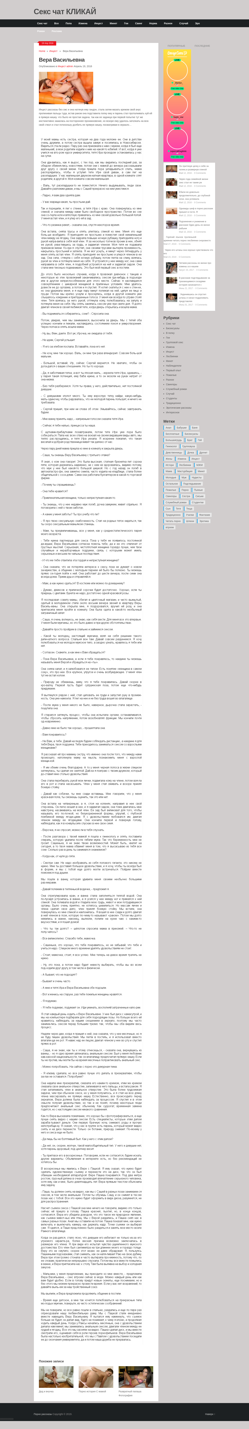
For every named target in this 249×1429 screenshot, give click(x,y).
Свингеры (171, 384)
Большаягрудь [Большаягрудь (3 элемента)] (174, 440)
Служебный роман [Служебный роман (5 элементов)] (176, 502)
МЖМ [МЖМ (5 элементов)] (199, 465)
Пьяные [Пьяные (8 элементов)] (198, 490)
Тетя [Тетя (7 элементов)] (178, 508)
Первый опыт (173, 370)
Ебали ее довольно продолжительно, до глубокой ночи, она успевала (194, 195)
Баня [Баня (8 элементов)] (194, 427)
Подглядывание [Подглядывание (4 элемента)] (192, 483)
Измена (83, 23)
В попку (170, 333)
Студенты (171, 398)
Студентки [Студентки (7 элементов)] (198, 502)
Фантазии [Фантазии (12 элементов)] (204, 514)
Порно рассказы (43, 1414)
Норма (153, 23)
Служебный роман (176, 389)
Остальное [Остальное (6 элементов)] (172, 483)
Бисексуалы (172, 328)
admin (69, 66)
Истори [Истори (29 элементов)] (170, 465)
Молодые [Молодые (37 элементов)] (171, 477)
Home (42, 51)
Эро (197, 23)
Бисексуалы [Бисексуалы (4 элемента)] (191, 433)
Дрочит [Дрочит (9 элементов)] (203, 452)
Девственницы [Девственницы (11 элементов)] (174, 452)
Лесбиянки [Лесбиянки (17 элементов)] (185, 465)
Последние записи (202, 46)
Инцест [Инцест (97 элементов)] (196, 458)
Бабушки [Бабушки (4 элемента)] (182, 427)
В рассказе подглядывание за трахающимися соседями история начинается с (194, 281)
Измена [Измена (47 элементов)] (182, 458)
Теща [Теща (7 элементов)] (189, 508)
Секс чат (42, 23)
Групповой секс (174, 342)
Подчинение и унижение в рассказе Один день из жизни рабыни (194, 225)
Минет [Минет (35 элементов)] (201, 471)
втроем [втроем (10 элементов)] (170, 527)
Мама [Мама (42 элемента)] (169, 471)
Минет (113, 23)
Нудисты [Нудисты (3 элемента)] (196, 477)
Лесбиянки (172, 356)
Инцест (98, 23)
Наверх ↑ (210, 1414)
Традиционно (173, 403)
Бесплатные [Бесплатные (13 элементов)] (172, 433)
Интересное (172, 412)
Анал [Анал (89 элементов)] (168, 427)
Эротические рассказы (178, 407)
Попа (69, 23)
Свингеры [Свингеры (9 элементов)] (171, 496)
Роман (41, 31)
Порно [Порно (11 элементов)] (185, 490)
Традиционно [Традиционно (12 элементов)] (173, 514)
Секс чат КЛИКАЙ (65, 11)
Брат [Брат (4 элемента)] (189, 440)
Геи (126, 23)
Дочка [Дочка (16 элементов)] (190, 452)
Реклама (57, 31)
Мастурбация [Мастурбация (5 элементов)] (184, 471)
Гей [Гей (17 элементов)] (200, 440)
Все (56, 23)
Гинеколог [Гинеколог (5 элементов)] (171, 446)
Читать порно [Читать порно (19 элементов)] (173, 521)
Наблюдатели (173, 365)
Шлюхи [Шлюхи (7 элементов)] (190, 521)
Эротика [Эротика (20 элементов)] (204, 521)
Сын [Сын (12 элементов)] (168, 508)
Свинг (138, 23)
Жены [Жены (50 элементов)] (169, 458)
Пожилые (171, 375)
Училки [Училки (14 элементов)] (190, 514)
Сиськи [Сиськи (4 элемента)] (199, 496)
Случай (183, 23)
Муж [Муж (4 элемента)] (184, 477)
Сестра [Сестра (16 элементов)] (186, 496)
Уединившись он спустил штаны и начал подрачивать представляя (193, 298)
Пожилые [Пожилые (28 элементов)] (171, 490)
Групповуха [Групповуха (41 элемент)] (188, 446)
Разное (168, 23)
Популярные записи (176, 46)
